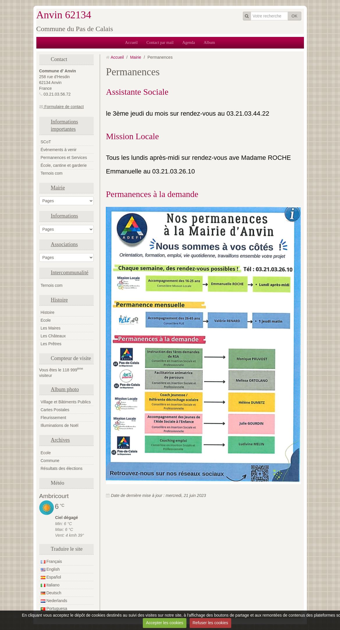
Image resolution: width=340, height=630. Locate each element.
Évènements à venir (59, 149)
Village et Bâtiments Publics (66, 402)
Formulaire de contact (61, 106)
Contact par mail (159, 42)
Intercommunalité (69, 272)
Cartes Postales (55, 409)
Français (51, 561)
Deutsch (51, 592)
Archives (60, 440)
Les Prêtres (51, 343)
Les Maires (50, 328)
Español (51, 577)
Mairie (58, 188)
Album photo (65, 389)
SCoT (46, 141)
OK (294, 16)
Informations (64, 216)
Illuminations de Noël (60, 425)
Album (209, 42)
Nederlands (54, 600)
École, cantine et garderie (64, 165)
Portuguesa (54, 608)
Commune (50, 460)
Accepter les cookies (164, 622)
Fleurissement (53, 417)
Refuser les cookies (210, 622)
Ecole (46, 320)
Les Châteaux (53, 336)
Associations (64, 244)
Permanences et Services (64, 157)
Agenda (188, 42)
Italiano (50, 585)
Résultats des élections (62, 468)
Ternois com (52, 173)
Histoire (59, 300)
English (50, 569)
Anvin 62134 (63, 15)
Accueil (131, 42)
